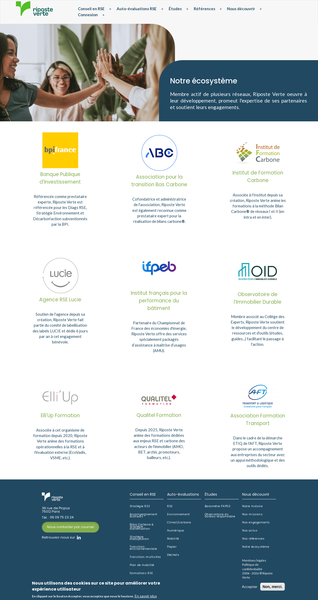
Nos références (253, 541)
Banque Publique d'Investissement (60, 179)
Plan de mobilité (142, 567)
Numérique (175, 532)
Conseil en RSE (91, 8)
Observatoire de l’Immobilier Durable (257, 300)
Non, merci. (272, 587)
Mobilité (173, 541)
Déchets (173, 557)
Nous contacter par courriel (70, 529)
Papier (172, 549)
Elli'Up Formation (60, 417)
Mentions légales (254, 562)
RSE (170, 508)
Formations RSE (141, 575)
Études (175, 8)
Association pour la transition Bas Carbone (159, 182)
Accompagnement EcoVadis (143, 517)
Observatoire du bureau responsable (220, 517)
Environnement (178, 516)
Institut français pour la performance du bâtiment (159, 303)
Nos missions (252, 516)
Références (204, 8)
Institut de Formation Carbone (258, 177)
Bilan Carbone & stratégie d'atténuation (142, 528)
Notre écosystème (255, 549)
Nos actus (249, 532)
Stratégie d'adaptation (139, 539)
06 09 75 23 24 (62, 519)
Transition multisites (145, 559)
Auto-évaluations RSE (137, 8)
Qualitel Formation (159, 417)
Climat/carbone (179, 524)
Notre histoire (252, 508)
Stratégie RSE (140, 508)
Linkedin (79, 539)
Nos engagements (256, 524)
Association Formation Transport (258, 421)
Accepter (249, 587)
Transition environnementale (143, 550)
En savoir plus (146, 596)
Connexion (88, 14)
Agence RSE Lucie (60, 301)
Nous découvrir (241, 8)
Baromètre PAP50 (218, 508)
